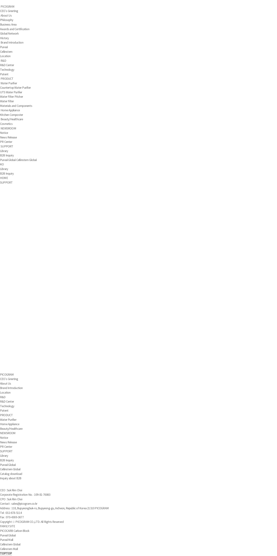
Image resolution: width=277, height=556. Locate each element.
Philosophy (6, 20)
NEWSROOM (8, 128)
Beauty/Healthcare (12, 119)
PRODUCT (7, 78)
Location (5, 56)
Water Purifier (9, 83)
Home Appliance (10, 110)
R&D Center (7, 65)
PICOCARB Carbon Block (14, 531)
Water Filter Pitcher (11, 96)
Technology (7, 69)
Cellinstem (6, 51)
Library (4, 151)
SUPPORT (7, 146)
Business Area (8, 24)
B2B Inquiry (7, 155)
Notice (4, 133)
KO (2, 164)
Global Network (9, 33)
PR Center (6, 142)
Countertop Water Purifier (15, 87)
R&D (3, 60)
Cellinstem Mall (9, 549)
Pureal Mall (6, 540)
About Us (6, 15)
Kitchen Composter (11, 115)
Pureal (4, 47)
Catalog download (11, 474)
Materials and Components (16, 106)
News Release (8, 137)
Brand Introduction (12, 42)
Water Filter (7, 101)
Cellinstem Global (26, 160)
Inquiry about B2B (10, 478)
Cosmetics (6, 124)
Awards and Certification (14, 29)
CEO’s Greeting (9, 11)
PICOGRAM (7, 6)
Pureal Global (8, 160)
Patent (4, 74)
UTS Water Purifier (11, 92)
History (4, 38)
